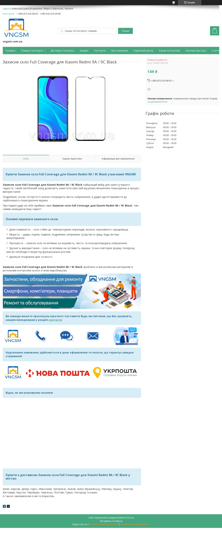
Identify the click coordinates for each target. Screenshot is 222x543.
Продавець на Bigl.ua (111, 521)
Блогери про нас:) (196, 50)
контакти (55, 320)
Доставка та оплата (62, 50)
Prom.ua (129, 517)
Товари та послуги (32, 50)
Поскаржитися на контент (104, 524)
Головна (10, 50)
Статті (215, 50)
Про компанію (119, 50)
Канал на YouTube (169, 50)
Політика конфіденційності (135, 524)
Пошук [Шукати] (125, 31)
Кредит (84, 50)
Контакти (100, 50)
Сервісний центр (143, 50)
